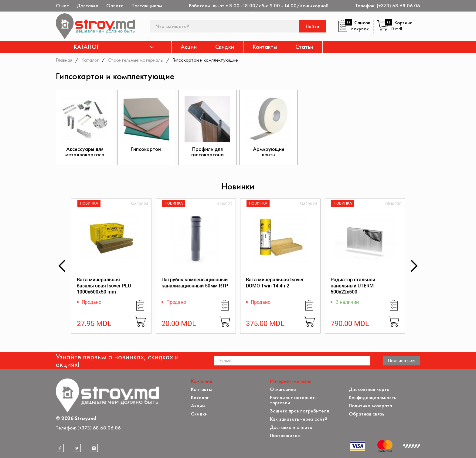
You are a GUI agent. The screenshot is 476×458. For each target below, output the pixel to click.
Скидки (224, 46)
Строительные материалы (135, 60)
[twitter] (77, 448)
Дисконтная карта (369, 389)
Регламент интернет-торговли (293, 400)
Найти (312, 26)
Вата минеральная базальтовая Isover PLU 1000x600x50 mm (104, 286)
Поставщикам (146, 5)
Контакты (265, 46)
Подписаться (401, 360)
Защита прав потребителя (299, 411)
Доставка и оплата (291, 427)
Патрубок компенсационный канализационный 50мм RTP (195, 283)
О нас (62, 5)
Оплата (115, 5)
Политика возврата (370, 405)
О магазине (283, 389)
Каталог (90, 60)
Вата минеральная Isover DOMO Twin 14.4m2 (275, 283)
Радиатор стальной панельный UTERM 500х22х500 (353, 286)
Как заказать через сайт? (298, 419)
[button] (62, 266)
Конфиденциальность (372, 397)
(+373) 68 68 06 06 (398, 5)
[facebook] (60, 448)
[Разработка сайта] (411, 446)
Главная (64, 60)
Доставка (87, 5)
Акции (189, 46)
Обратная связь (366, 414)
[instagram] (94, 448)
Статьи (304, 46)
